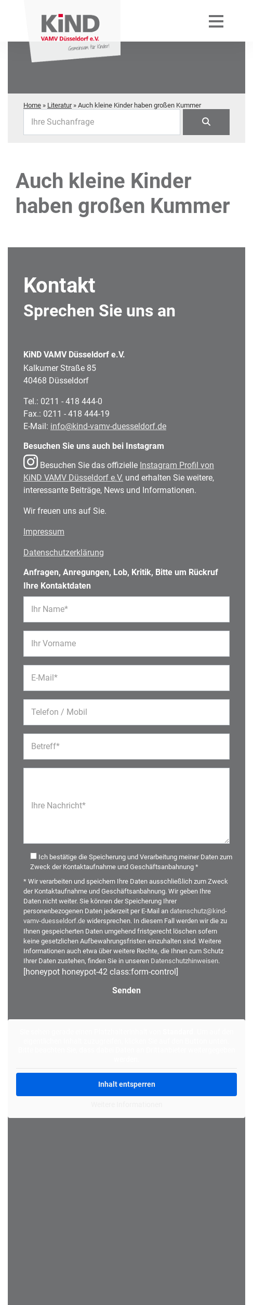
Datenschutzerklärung (63, 552)
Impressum (43, 532)
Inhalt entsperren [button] (126, 1084)
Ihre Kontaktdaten (57, 586)
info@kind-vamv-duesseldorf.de (108, 426)
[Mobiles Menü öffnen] (216, 21)
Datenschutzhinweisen (184, 961)
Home (32, 105)
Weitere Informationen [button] (127, 1104)
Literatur (59, 105)
